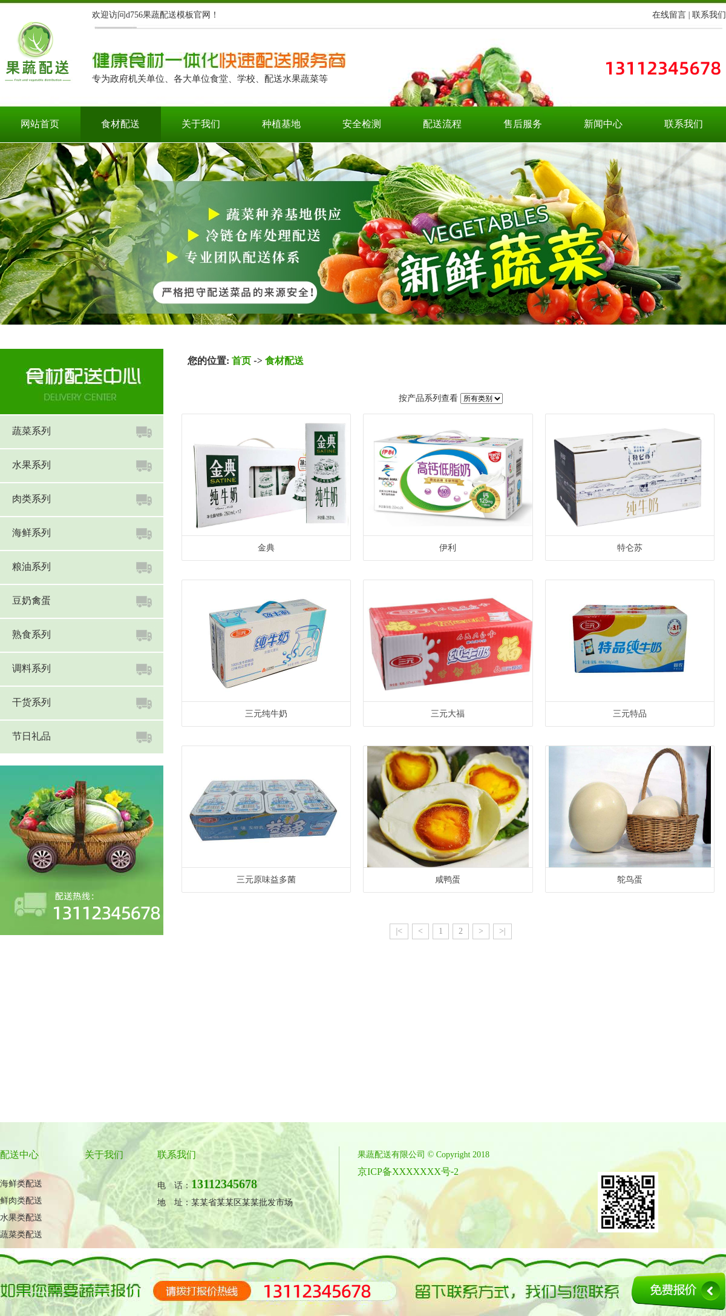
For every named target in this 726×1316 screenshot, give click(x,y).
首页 (241, 360)
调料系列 (31, 668)
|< (399, 931)
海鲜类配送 (21, 1183)
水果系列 (31, 465)
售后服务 (522, 124)
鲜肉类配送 (21, 1200)
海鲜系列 (31, 532)
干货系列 (31, 702)
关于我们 (201, 124)
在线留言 (669, 14)
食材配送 (120, 124)
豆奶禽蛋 (31, 600)
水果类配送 (21, 1217)
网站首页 (40, 124)
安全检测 (361, 124)
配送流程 (442, 124)
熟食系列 (31, 634)
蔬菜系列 (31, 431)
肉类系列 (31, 499)
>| (502, 931)
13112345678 (224, 1184)
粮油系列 (31, 566)
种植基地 (281, 124)
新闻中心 (603, 124)
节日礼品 (31, 736)
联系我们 (709, 14)
